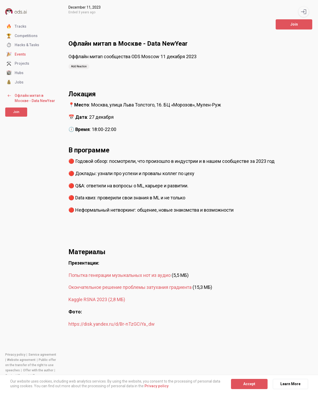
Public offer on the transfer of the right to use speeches (30, 365)
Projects (18, 63)
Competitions (22, 36)
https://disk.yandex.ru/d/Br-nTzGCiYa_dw (111, 324)
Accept (249, 384)
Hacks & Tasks (23, 45)
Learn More (290, 384)
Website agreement (21, 360)
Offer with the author (38, 370)
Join (16, 112)
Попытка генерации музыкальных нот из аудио (120, 275)
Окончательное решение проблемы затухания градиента (130, 287)
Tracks (16, 26)
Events (16, 54)
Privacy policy (15, 354)
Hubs (15, 73)
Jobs (15, 82)
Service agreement (42, 354)
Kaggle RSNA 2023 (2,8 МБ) (96, 299)
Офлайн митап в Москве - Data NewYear (31, 98)
